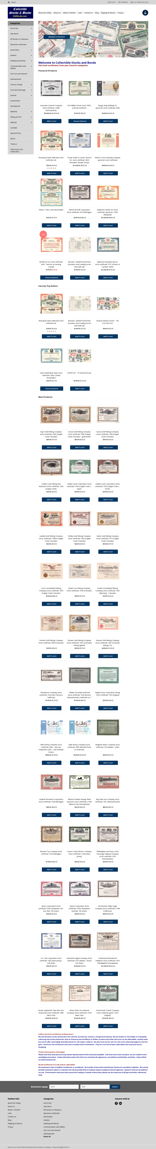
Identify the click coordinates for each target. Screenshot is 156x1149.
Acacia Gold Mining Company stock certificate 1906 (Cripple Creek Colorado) (107, 434)
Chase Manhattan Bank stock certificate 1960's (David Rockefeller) (51, 375)
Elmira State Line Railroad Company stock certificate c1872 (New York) (79, 1012)
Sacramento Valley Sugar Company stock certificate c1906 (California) (107, 908)
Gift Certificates (123, 2)
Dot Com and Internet (18, 74)
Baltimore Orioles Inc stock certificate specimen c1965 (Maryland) (107, 212)
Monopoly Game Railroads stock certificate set (51, 158)
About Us (57, 13)
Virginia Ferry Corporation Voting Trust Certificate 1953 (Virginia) (107, 693)
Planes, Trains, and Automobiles (51, 210)
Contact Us (88, 13)
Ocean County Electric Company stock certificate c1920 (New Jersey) (79, 853)
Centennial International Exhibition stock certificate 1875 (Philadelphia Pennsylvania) (108, 960)
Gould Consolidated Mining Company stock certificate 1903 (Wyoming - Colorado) (108, 590)
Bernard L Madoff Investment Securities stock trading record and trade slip (79, 264)
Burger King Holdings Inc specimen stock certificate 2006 (108, 106)
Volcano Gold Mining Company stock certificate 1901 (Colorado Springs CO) (107, 642)
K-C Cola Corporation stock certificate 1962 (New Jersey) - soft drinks (51, 960)
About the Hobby (44, 13)
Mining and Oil (15, 117)
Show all (47, 1136)
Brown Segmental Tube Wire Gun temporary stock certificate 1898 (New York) (51, 1012)
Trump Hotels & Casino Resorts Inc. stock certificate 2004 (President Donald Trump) (79, 160)
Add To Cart (51, 121)
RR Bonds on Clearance (19, 39)
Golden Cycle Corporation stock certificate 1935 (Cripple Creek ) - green (79, 486)
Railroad (13, 122)
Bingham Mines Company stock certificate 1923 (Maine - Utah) (107, 746)
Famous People (16, 84)
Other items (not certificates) (16, 150)
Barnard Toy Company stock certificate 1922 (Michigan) (51, 852)
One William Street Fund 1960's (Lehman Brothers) (79, 106)
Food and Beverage (17, 90)
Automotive (14, 50)
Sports (12, 138)
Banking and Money (18, 61)
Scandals (13, 128)
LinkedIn (120, 1103)
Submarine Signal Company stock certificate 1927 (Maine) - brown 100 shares (79, 960)
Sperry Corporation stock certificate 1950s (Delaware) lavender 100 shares (79, 908)
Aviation (13, 55)
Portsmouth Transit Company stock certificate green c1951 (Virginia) (107, 1012)
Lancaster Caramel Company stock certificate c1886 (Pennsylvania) (51, 107)
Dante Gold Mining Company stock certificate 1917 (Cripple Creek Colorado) (107, 538)
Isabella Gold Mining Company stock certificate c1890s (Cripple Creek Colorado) (51, 538)
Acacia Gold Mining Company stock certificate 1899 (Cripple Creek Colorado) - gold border (79, 434)
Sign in (132, 2)
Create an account (142, 2)
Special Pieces (15, 133)
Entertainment (15, 79)
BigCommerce (64, 1147)
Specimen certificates (18, 44)
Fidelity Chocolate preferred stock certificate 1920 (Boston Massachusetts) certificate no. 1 (79, 695)
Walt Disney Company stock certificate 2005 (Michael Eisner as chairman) (79, 747)
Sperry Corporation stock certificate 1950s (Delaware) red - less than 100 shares (51, 908)
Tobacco (13, 144)
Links (80, 13)
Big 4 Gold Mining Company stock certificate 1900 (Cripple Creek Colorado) (51, 434)
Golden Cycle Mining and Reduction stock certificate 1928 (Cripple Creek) (51, 486)
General (13, 95)
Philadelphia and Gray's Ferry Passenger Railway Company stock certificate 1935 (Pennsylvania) (108, 855)
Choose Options (80, 121)
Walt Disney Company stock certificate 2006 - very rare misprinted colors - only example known (51, 748)
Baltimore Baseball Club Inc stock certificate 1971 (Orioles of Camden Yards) (107, 264)
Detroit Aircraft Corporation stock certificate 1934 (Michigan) (79, 211)
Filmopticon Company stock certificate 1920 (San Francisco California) (51, 695)
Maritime (13, 111)
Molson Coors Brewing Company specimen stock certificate (107, 158)
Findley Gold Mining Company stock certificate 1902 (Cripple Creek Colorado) (79, 538)
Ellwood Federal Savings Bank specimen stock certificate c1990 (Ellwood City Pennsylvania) (79, 801)
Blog (97, 13)
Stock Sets (14, 28)
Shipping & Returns (108, 13)
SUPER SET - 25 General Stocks (79, 373)
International (15, 106)
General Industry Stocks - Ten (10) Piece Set (107, 322)
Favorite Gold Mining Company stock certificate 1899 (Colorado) (51, 641)
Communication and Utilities (18, 67)
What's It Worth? (69, 13)
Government (15, 101)
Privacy (120, 13)
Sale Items (14, 34)
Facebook (116, 1103)
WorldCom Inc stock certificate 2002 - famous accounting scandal (51, 264)
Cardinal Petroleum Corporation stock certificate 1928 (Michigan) (51, 800)
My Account (111, 2)
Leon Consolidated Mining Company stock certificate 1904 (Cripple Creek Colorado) (51, 590)
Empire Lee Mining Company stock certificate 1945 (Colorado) (79, 589)
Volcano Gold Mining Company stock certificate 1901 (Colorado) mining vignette (79, 642)
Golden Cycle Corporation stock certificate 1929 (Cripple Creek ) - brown (107, 486)
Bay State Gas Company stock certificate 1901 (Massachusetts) (107, 800)
